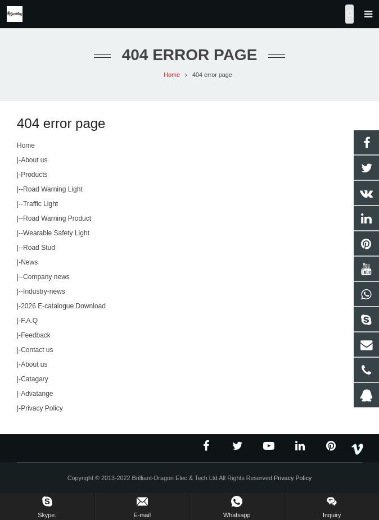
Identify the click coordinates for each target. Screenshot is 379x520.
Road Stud (39, 248)
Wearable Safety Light (56, 233)
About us (34, 160)
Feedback (36, 335)
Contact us (37, 350)
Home (26, 145)
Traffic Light (40, 204)
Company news (46, 277)
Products (34, 175)
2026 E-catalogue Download (63, 306)
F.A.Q (29, 321)
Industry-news (44, 291)
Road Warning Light (53, 189)
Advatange (37, 394)
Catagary (34, 379)
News (29, 262)
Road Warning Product (57, 218)
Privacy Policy (42, 408)
